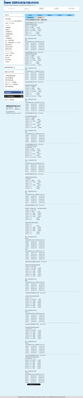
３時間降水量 (8, 31)
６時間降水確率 (9, 34)
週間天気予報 (8, 49)
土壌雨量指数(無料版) (10, 75)
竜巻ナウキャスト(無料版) (11, 84)
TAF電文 (7, 61)
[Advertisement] (60, 3)
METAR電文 (8, 59)
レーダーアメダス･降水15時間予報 (13, 21)
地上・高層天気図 (9, 40)
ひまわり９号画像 (9, 53)
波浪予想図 (8, 19)
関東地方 (50, 15)
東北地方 (40, 15)
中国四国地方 (30, 17)
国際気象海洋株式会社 (13, 106)
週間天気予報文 (9, 51)
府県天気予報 (8, 44)
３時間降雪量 (8, 38)
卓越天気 (7, 29)
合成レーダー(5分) (9, 23)
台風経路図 (8, 27)
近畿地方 (69, 15)
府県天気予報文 (9, 46)
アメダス (7, 25)
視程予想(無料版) (9, 86)
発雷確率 (7, 36)
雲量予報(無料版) (9, 80)
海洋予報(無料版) (9, 78)
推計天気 (7, 57)
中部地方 (60, 15)
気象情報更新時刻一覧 (9, 67)
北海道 (30, 15)
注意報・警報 (8, 55)
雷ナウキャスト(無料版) (11, 82)
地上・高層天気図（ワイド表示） (13, 42)
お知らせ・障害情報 (9, 99)
